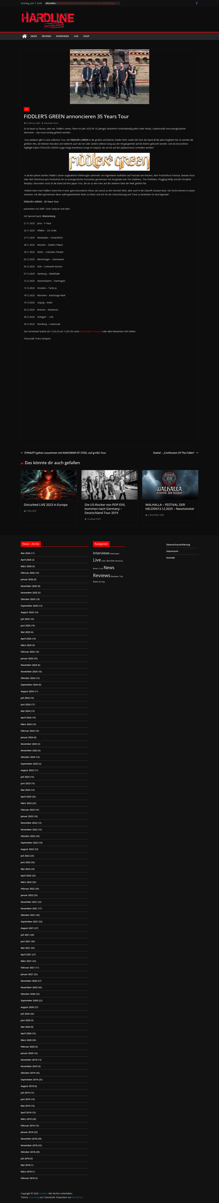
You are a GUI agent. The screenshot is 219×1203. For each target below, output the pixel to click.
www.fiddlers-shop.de (91, 331)
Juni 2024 (25, 704)
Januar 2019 (27, 1132)
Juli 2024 (25, 697)
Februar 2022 (28, 888)
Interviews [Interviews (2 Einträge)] (114, 553)
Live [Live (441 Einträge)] (97, 560)
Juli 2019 (25, 1092)
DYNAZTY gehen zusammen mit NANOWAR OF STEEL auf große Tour (63, 452)
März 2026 (26, 566)
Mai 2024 (25, 711)
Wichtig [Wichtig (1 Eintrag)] (102, 582)
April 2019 (26, 1112)
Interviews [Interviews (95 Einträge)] (101, 553)
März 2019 (26, 1119)
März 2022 (26, 882)
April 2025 (26, 638)
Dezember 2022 (29, 822)
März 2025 (26, 645)
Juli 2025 (25, 618)
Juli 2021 (25, 934)
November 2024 (29, 671)
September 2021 (29, 921)
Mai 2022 (25, 869)
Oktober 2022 (28, 836)
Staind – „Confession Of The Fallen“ (175, 452)
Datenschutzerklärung (178, 544)
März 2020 (26, 1040)
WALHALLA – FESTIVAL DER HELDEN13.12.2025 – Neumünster (169, 507)
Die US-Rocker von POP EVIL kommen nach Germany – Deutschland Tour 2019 (105, 509)
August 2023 (27, 770)
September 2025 (29, 605)
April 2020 (26, 1033)
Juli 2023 (25, 776)
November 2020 (29, 987)
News (34, 36)
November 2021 (29, 908)
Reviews (46, 36)
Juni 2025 (25, 625)
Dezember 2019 (29, 1059)
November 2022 (29, 829)
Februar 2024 (28, 730)
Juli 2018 (25, 1158)
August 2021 (27, 928)
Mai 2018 (25, 1165)
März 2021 (26, 961)
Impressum (172, 551)
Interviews (62, 36)
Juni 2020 (25, 1020)
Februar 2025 (28, 651)
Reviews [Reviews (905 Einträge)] (101, 575)
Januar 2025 (27, 658)
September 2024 (29, 684)
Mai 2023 (25, 789)
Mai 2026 (25, 553)
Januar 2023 (27, 816)
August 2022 (27, 849)
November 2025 (29, 592)
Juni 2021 (25, 941)
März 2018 (26, 1171)
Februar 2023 (28, 809)
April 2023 (26, 796)
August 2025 (27, 612)
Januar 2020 (27, 1053)
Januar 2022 (27, 895)
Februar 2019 (28, 1125)
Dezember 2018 (29, 1138)
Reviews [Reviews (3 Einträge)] (115, 576)
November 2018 (29, 1145)
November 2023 (29, 750)
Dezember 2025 (29, 586)
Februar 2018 (28, 1178)
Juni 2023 (25, 783)
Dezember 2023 (29, 743)
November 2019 (29, 1066)
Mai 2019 (25, 1105)
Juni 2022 (25, 862)
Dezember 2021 (29, 901)
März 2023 (26, 803)
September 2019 (29, 1079)
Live (76, 36)
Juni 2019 (25, 1099)
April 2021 (26, 954)
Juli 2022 (25, 855)
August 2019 (27, 1086)
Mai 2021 (25, 947)
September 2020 (29, 1000)
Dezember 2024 (29, 664)
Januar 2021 (27, 974)
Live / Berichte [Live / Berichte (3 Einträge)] (108, 560)
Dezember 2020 (29, 980)
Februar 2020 (28, 1046)
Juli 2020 (25, 1013)
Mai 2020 (25, 1026)
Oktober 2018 (28, 1151)
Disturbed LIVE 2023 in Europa (45, 505)
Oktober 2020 (28, 993)
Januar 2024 (27, 737)
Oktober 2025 (28, 599)
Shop (86, 36)
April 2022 (26, 875)
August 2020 (27, 1007)
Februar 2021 (28, 967)
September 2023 (29, 763)
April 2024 (26, 717)
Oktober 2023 (28, 757)
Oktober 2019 (28, 1072)
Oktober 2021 (28, 915)
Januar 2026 (27, 579)
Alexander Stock (51, 123)
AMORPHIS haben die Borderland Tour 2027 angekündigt (85, 3)
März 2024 (26, 724)
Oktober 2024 (28, 678)
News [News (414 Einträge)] (109, 567)
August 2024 (27, 691)
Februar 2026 (28, 572)
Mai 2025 (25, 632)
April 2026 (26, 559)
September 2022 (29, 842)
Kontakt (170, 557)
